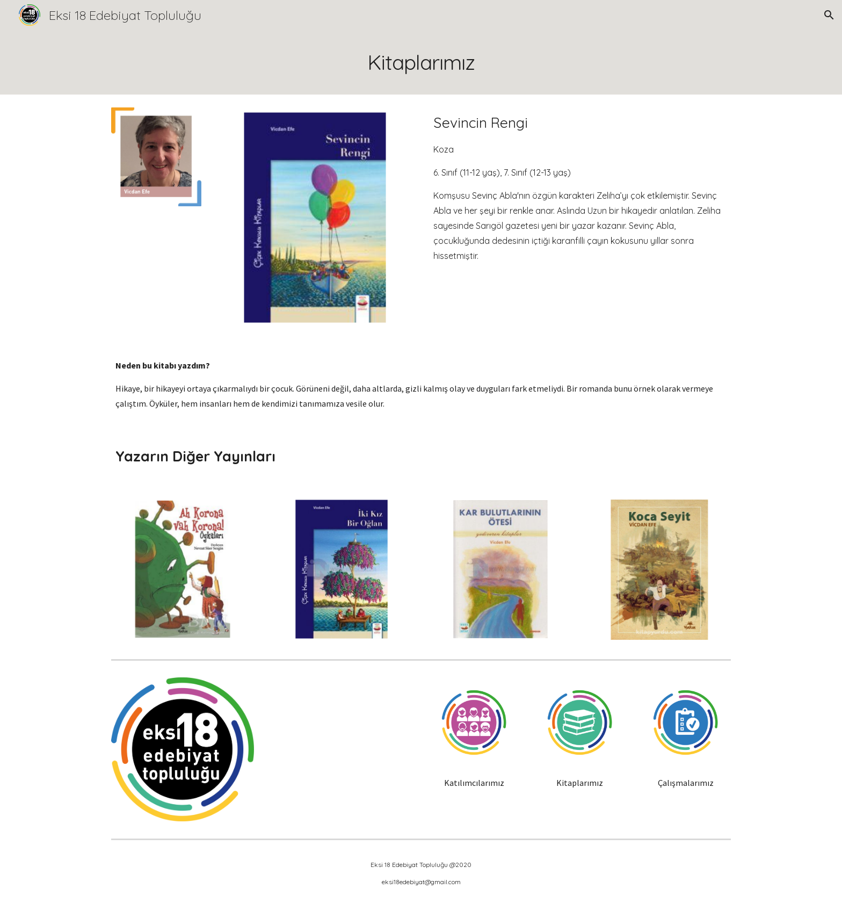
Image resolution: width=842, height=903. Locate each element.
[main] (421, 62)
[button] (829, 15)
